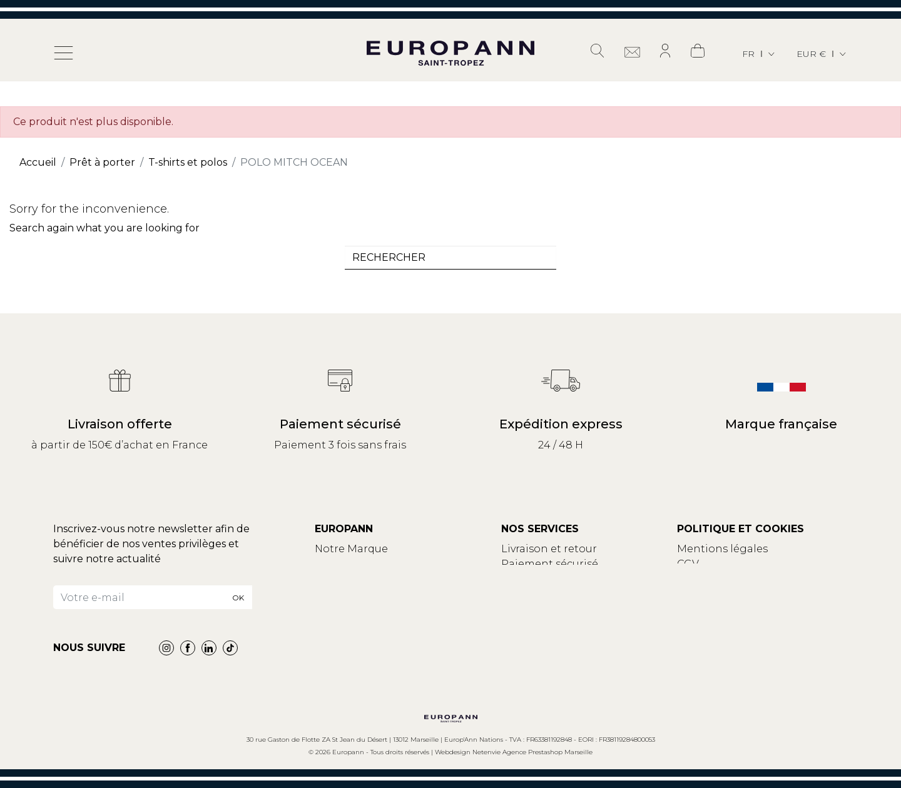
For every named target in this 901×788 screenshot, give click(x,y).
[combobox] (450, 258)
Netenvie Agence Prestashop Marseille (532, 752)
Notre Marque (351, 549)
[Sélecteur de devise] (822, 54)
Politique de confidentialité (748, 579)
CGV (688, 564)
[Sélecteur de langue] (759, 54)
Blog (327, 579)
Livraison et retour (549, 549)
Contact (336, 564)
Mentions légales (722, 549)
